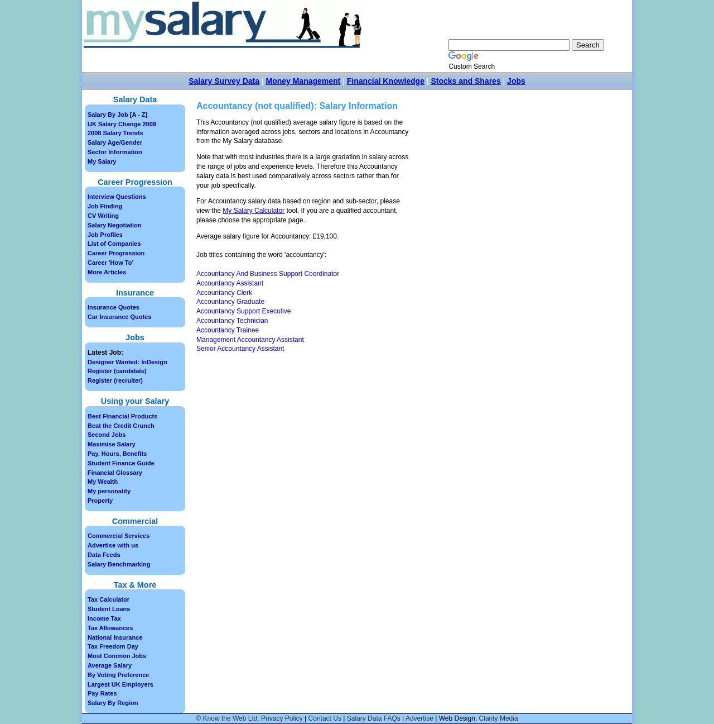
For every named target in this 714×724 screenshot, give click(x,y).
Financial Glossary (115, 472)
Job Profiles (105, 234)
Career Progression (116, 253)
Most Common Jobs (117, 655)
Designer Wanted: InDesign (127, 362)
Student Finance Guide (121, 463)
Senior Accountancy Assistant (240, 349)
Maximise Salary (112, 444)
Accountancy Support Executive (243, 311)
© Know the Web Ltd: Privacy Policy (249, 718)
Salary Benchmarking (119, 564)
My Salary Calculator (253, 211)
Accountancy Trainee (227, 330)
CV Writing (103, 215)
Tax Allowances (110, 628)
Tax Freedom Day (113, 646)
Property (100, 500)
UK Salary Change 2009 (122, 124)
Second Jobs (107, 434)
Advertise (419, 718)
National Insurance (115, 637)
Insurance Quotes (113, 307)
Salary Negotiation (115, 225)
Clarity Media (498, 718)
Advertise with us (113, 545)
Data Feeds (104, 554)
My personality (109, 491)
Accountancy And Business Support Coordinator (267, 274)
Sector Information (115, 152)
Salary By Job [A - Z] (117, 114)
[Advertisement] (506, 201)
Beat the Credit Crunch (121, 425)
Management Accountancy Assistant (250, 340)
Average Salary (110, 665)
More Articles (107, 272)
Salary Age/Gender (115, 142)
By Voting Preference (118, 674)
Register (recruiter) (115, 380)
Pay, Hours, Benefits (117, 453)
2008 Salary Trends (115, 133)
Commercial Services (118, 535)
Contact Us (324, 718)
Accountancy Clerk (224, 293)
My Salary (102, 161)
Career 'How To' (110, 262)
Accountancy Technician (232, 321)
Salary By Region (113, 702)
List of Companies (114, 243)
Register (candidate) (117, 371)
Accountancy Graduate (230, 302)
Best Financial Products (122, 416)
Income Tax (104, 618)
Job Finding (105, 206)
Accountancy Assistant (229, 283)
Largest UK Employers (120, 684)
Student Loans (109, 609)
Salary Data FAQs (374, 718)
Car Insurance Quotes (119, 316)
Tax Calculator (108, 599)
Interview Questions (117, 196)
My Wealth (103, 481)
